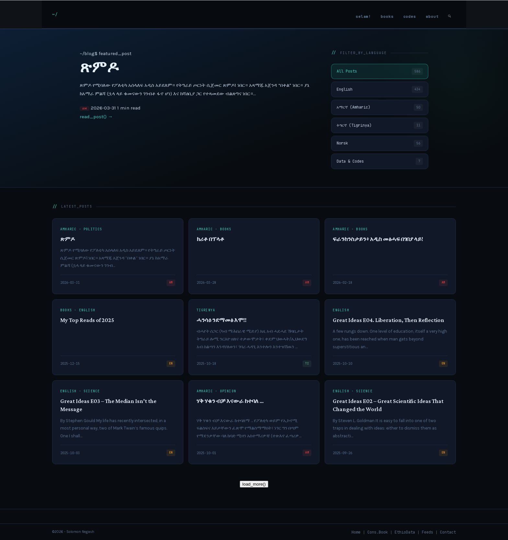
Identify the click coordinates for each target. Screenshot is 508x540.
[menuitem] (363, 14)
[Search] (449, 14)
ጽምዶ (99, 66)
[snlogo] (55, 14)
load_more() (254, 484)
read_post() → (96, 117)
